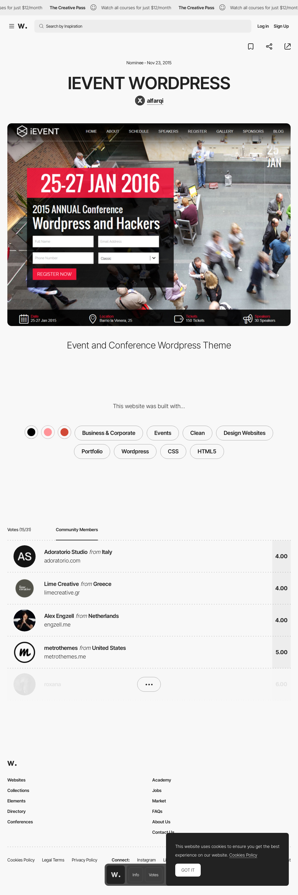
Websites (16, 779)
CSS (173, 451)
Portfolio (92, 451)
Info (136, 874)
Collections (18, 790)
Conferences (20, 821)
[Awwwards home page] (115, 874)
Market (159, 800)
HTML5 (207, 451)
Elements (16, 800)
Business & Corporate (108, 433)
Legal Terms (53, 859)
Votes (153, 874)
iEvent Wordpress (149, 83)
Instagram (146, 859)
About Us (161, 821)
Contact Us (163, 832)
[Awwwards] (22, 26)
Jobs (156, 790)
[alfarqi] (149, 100)
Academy (161, 779)
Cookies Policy (21, 859)
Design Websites (244, 433)
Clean (197, 433)
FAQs (157, 811)
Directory (16, 811)
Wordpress (135, 451)
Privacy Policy (84, 859)
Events (162, 433)
